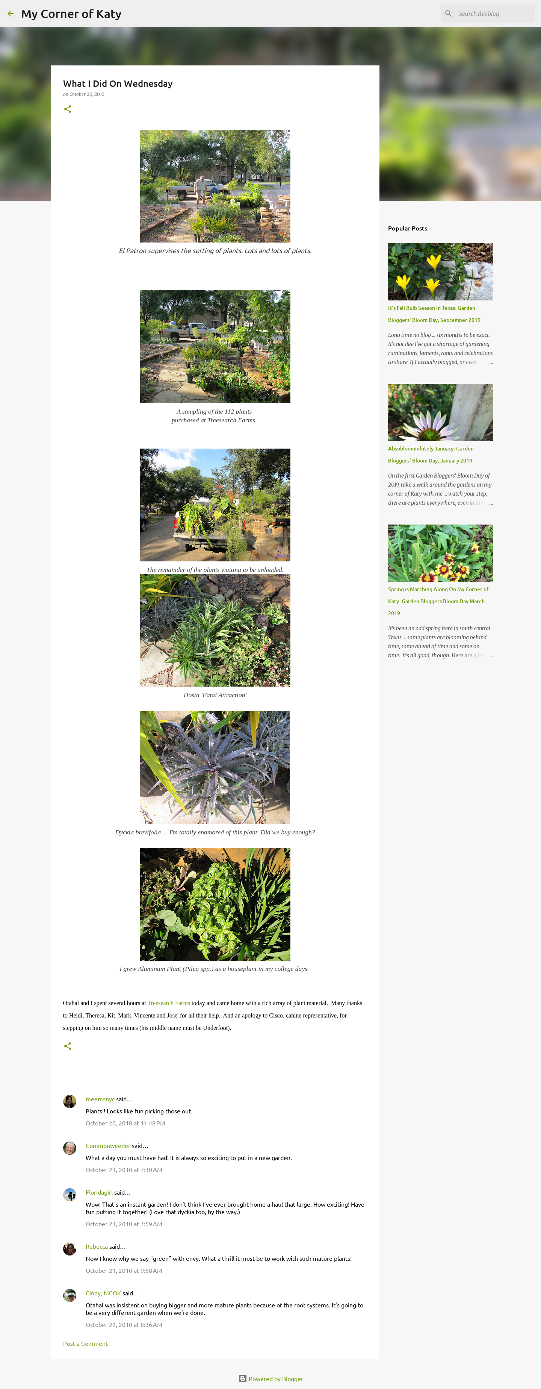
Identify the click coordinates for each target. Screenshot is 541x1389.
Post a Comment (85, 1343)
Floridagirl (99, 1192)
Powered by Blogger (270, 1378)
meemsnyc (100, 1098)
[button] (67, 110)
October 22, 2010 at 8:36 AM (124, 1324)
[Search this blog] (495, 14)
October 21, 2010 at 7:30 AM (124, 1169)
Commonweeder (108, 1145)
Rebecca (97, 1246)
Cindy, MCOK (103, 1293)
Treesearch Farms (168, 1003)
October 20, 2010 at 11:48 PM (125, 1123)
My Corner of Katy (71, 13)
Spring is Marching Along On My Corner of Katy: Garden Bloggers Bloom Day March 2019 (438, 601)
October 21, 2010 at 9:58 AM (124, 1270)
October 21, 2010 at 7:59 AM (124, 1223)
